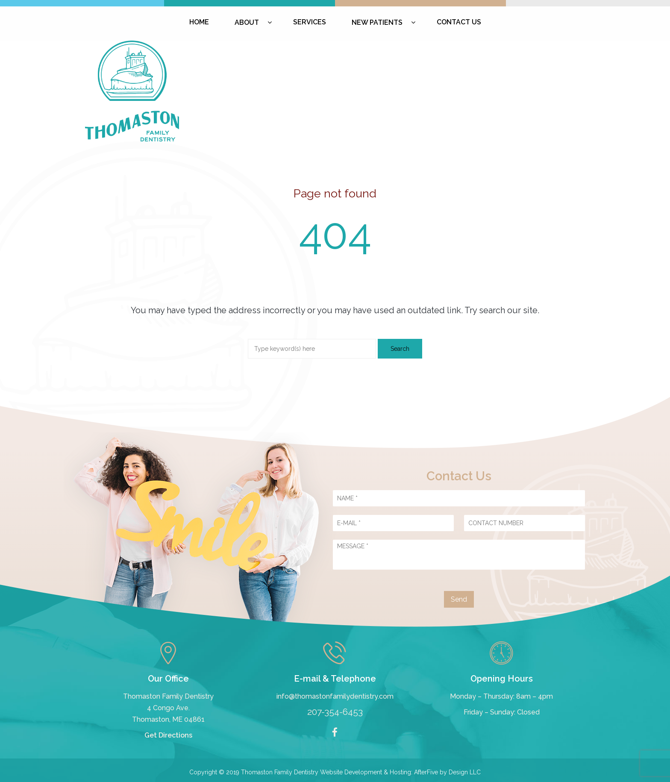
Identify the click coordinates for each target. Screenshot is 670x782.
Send (459, 599)
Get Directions (168, 735)
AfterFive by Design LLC (447, 772)
